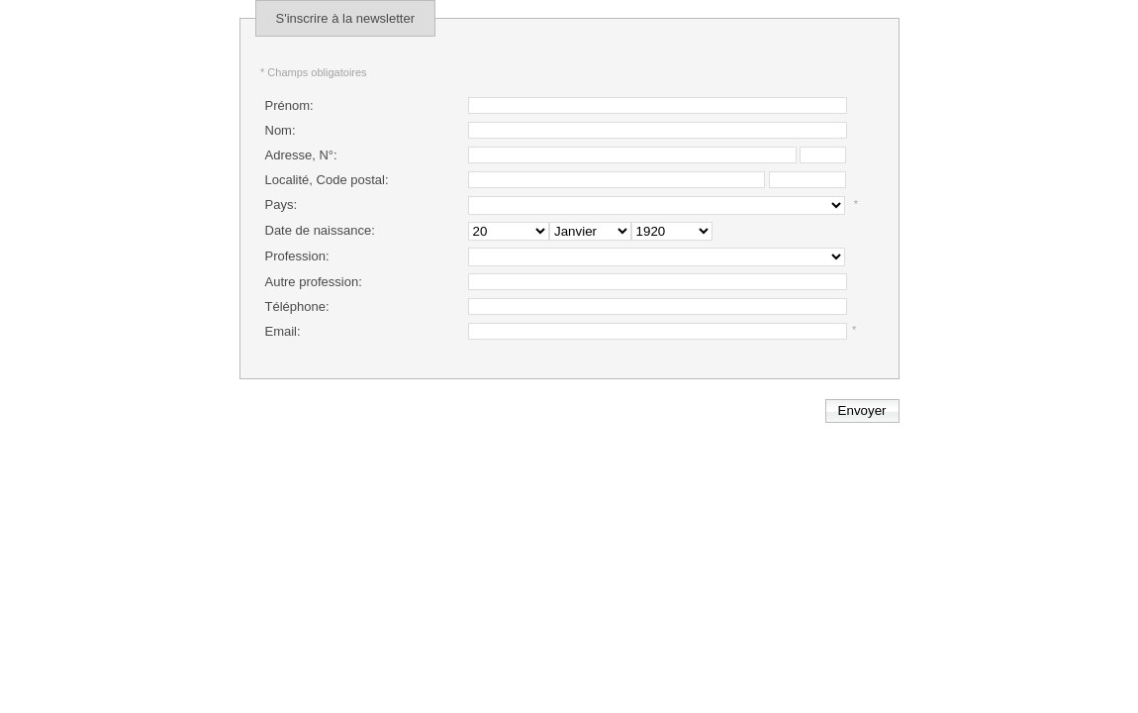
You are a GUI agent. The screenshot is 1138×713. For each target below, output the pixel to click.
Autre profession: (313, 281)
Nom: (280, 130)
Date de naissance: (320, 230)
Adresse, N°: (301, 155)
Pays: (281, 204)
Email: (283, 331)
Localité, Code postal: (327, 179)
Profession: (297, 256)
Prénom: (289, 105)
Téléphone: (297, 306)
